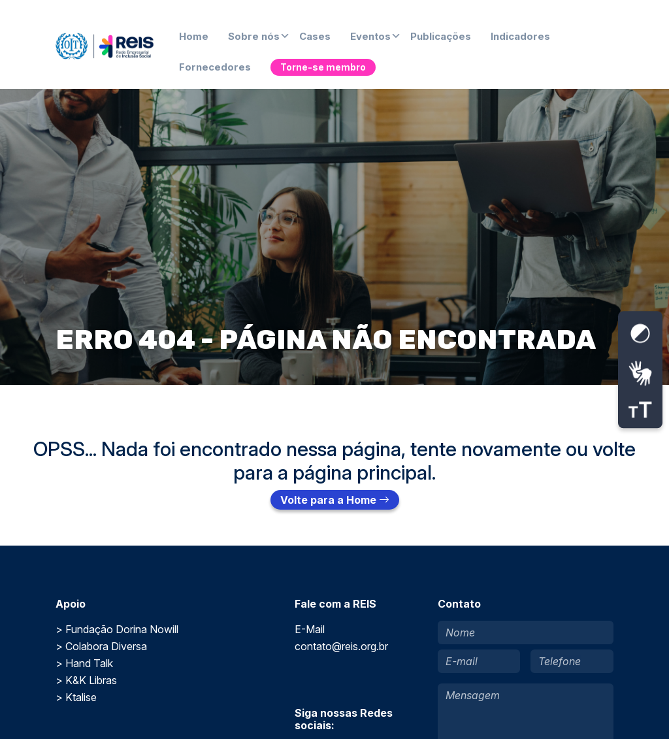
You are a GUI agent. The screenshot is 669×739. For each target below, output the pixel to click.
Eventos (370, 36)
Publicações (440, 36)
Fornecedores (215, 67)
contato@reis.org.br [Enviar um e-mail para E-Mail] (341, 646)
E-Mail (310, 629)
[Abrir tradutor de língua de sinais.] (640, 373)
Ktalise (81, 697)
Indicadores (520, 36)
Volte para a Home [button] (334, 499)
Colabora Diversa (106, 646)
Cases (315, 36)
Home (193, 36)
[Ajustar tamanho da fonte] (640, 410)
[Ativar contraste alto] (640, 333)
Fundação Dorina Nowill (121, 629)
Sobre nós (254, 36)
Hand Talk (89, 663)
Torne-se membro (323, 67)
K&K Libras (91, 680)
